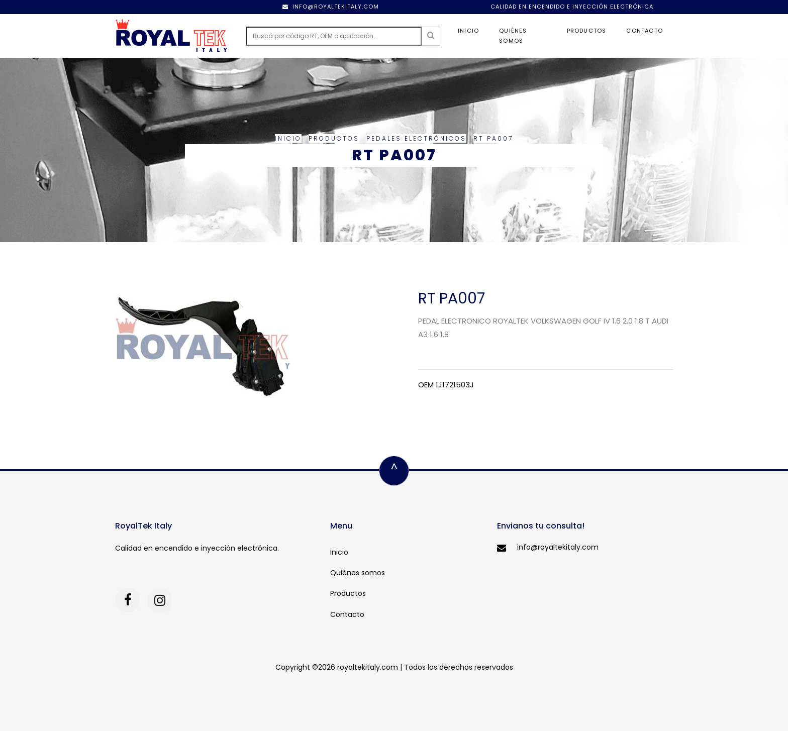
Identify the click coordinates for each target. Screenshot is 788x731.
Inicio (468, 31)
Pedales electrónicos (416, 138)
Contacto (644, 31)
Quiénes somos (513, 36)
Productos (587, 31)
